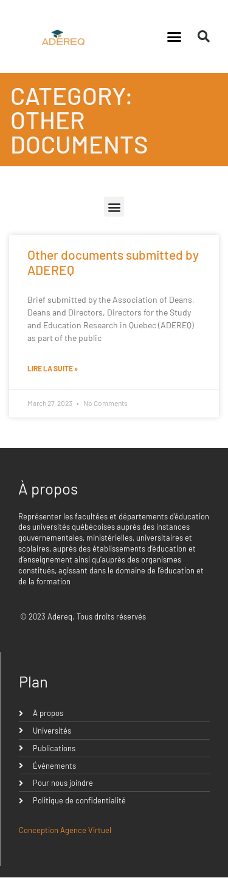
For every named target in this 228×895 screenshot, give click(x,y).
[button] (173, 36)
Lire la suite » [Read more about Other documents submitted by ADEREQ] (52, 368)
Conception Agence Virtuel (65, 830)
